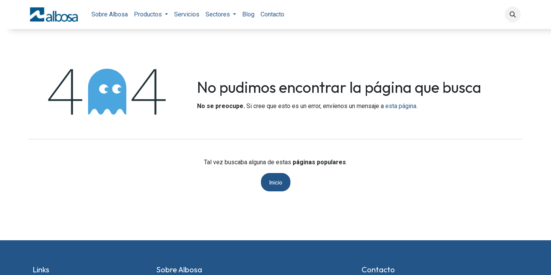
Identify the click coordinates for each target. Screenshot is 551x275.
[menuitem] (109, 14)
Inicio (275, 182)
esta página (400, 106)
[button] (513, 14)
